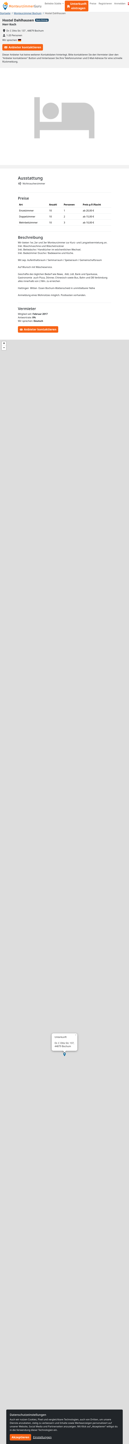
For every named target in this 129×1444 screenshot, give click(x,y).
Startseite (5, 13)
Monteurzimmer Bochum (27, 13)
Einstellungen (42, 1437)
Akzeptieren (20, 1437)
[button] (64, 1054)
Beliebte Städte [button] (53, 3)
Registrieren (105, 3)
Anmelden (120, 3)
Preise (93, 3)
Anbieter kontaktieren (22, 47)
